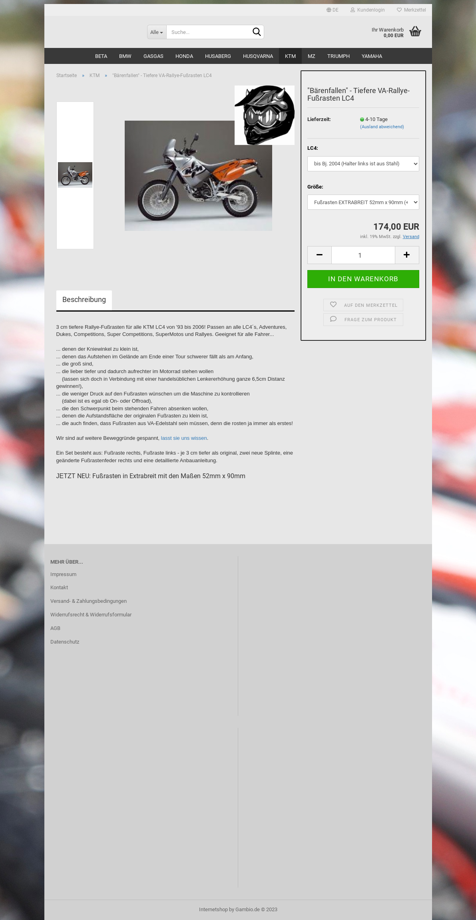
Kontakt (59, 587)
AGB (55, 628)
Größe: (315, 187)
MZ (311, 56)
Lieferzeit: (319, 119)
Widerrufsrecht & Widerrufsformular (90, 615)
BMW (125, 56)
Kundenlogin (368, 10)
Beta (101, 56)
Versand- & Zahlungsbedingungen (88, 601)
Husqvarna (258, 56)
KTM (290, 56)
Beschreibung (84, 299)
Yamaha (372, 56)
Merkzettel (411, 10)
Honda (184, 56)
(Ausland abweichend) (382, 126)
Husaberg (218, 56)
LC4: (312, 148)
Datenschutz (64, 642)
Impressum (63, 574)
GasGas (153, 56)
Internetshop (213, 909)
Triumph (338, 56)
